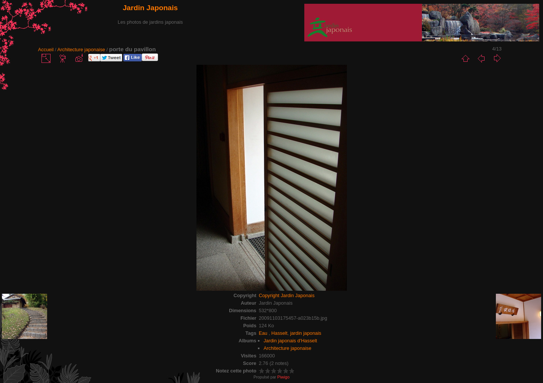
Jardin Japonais (150, 8)
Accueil (46, 49)
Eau (263, 333)
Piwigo (283, 377)
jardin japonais (305, 333)
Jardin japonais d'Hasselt (290, 340)
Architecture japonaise (81, 49)
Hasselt (280, 333)
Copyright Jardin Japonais (286, 295)
